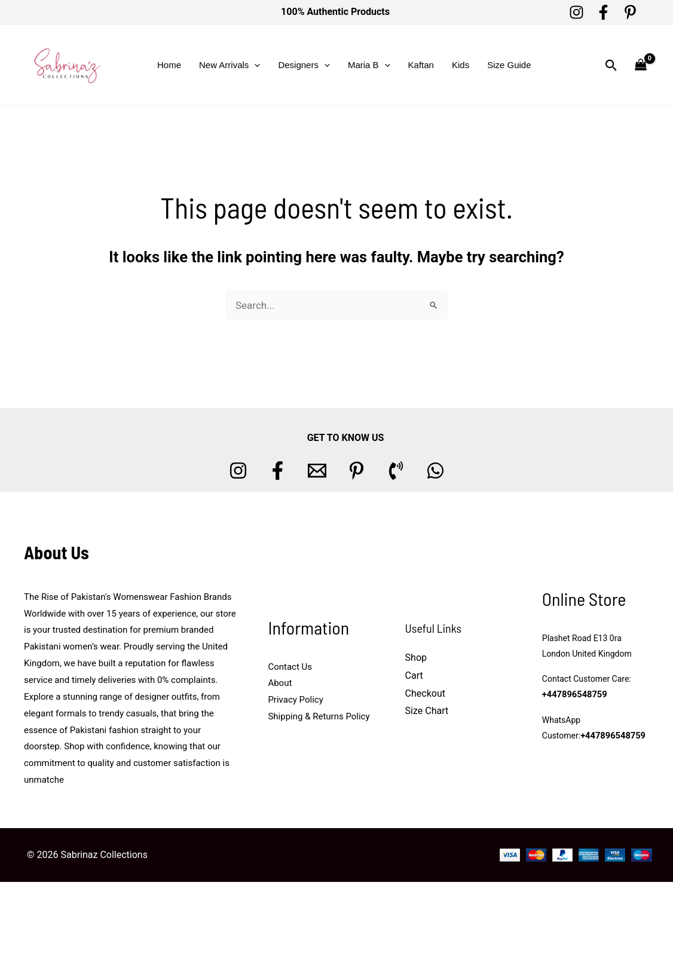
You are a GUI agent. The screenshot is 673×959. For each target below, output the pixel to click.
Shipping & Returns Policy (318, 716)
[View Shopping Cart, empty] (640, 65)
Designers (304, 65)
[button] (254, 65)
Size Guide (509, 65)
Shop (416, 657)
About (280, 683)
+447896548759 (573, 695)
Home (169, 65)
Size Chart (427, 710)
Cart (414, 675)
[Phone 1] (396, 470)
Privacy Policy (295, 699)
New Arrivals (229, 65)
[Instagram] (576, 12)
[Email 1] (317, 470)
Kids (460, 65)
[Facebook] (603, 12)
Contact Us (290, 666)
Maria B (369, 65)
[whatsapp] (435, 470)
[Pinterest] (630, 12)
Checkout (425, 693)
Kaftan (421, 65)
